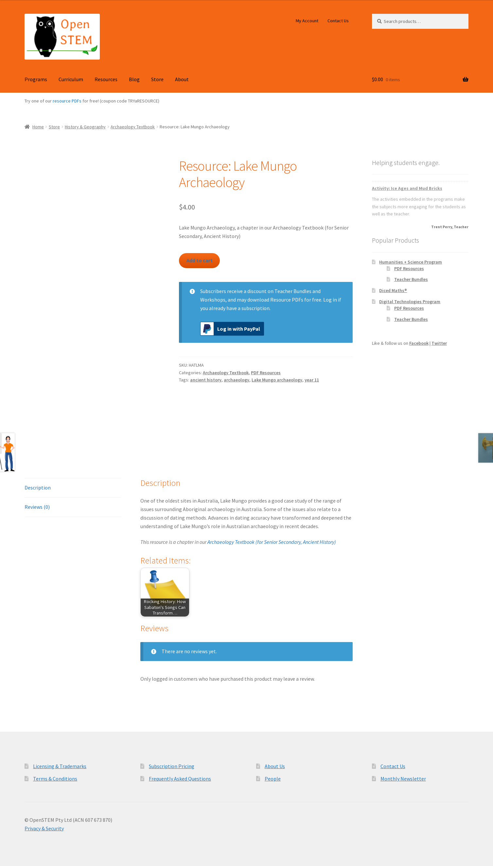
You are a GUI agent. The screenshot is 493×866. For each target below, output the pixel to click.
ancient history (205, 380)
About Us (275, 766)
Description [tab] (38, 487)
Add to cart (199, 260)
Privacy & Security (44, 828)
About (182, 79)
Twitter (439, 343)
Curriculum (71, 79)
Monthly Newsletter (403, 778)
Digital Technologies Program (409, 301)
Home (38, 127)
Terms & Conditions (55, 778)
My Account (307, 21)
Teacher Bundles (411, 279)
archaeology (236, 380)
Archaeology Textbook (133, 127)
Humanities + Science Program (410, 262)
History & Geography (85, 127)
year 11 (312, 380)
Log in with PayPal (230, 328)
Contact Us (338, 21)
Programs (36, 79)
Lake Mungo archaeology (277, 380)
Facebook (419, 343)
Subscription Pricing (171, 766)
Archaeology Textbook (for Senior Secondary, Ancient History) (271, 542)
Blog (134, 79)
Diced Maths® (393, 290)
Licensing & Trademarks (59, 766)
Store (157, 79)
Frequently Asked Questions (180, 778)
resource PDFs (67, 101)
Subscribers (213, 291)
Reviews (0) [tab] (37, 507)
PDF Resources (266, 373)
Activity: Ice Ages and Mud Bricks (407, 188)
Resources (106, 79)
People (273, 778)
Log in (330, 299)
